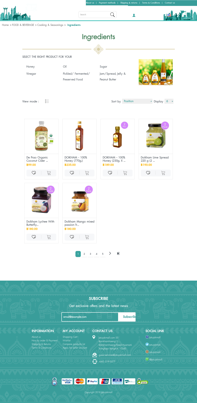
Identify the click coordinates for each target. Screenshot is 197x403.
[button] (138, 16)
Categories (31, 17)
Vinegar (31, 73)
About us (90, 3)
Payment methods (107, 3)
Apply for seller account (75, 348)
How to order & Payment (44, 341)
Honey (30, 66)
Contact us (170, 3)
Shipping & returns (128, 3)
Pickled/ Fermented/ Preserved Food (76, 76)
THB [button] (162, 16)
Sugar (103, 66)
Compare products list (74, 344)
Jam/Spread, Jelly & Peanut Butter (113, 76)
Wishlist (66, 341)
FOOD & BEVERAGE (23, 25)
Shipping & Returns (41, 344)
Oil (65, 66)
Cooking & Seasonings (50, 25)
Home (5, 25)
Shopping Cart (70, 337)
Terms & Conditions (151, 3)
